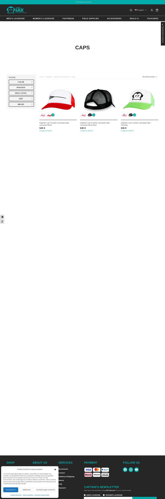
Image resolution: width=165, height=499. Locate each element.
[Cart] (157, 10)
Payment (62, 488)
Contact (61, 473)
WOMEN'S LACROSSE (114, 495)
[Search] (131, 10)
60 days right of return (82, 2)
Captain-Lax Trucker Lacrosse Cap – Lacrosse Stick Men (95, 124)
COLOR (25, 81)
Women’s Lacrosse (43, 18)
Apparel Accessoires (61, 77)
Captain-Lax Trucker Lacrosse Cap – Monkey (136, 124)
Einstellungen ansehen (45, 490)
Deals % (134, 18)
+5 (134, 115)
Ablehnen (27, 490)
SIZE (25, 98)
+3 (53, 115)
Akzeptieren (11, 490)
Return (61, 480)
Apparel (49, 77)
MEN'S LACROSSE (93, 495)
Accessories (114, 18)
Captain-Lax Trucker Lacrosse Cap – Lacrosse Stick (54, 124)
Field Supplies (90, 18)
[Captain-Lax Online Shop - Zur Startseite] (17, 10)
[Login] (151, 10)
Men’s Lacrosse (16, 18)
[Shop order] (149, 77)
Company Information (41, 495)
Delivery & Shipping (66, 477)
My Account (63, 469)
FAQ (60, 484)
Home (41, 77)
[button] (55, 469)
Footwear (68, 18)
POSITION (24, 87)
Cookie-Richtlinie (16, 495)
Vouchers (152, 18)
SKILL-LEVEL (23, 93)
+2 (94, 115)
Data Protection (28, 495)
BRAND (25, 104)
